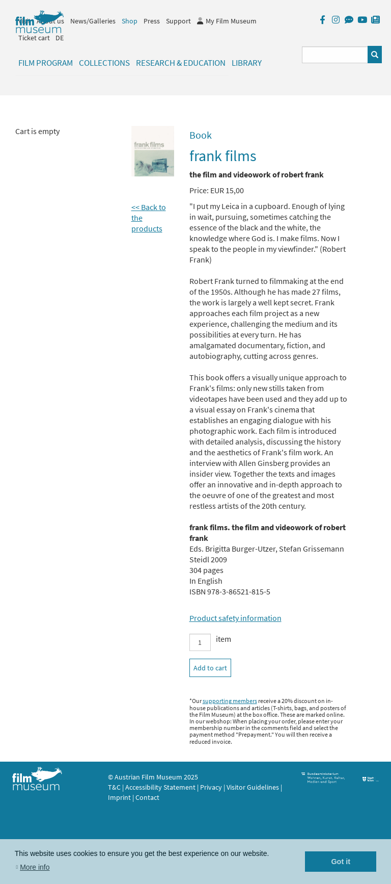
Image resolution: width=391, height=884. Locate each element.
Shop (129, 20)
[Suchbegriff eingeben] (335, 54)
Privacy (211, 787)
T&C (114, 787)
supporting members (230, 701)
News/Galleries (93, 20)
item (223, 639)
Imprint (119, 797)
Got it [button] (340, 861)
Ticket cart (34, 37)
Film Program (45, 62)
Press (152, 20)
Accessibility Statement (161, 787)
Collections (104, 62)
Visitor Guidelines (254, 787)
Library (247, 62)
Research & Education (181, 62)
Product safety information (235, 618)
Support (178, 20)
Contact (147, 797)
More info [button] (34, 867)
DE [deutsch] (59, 37)
